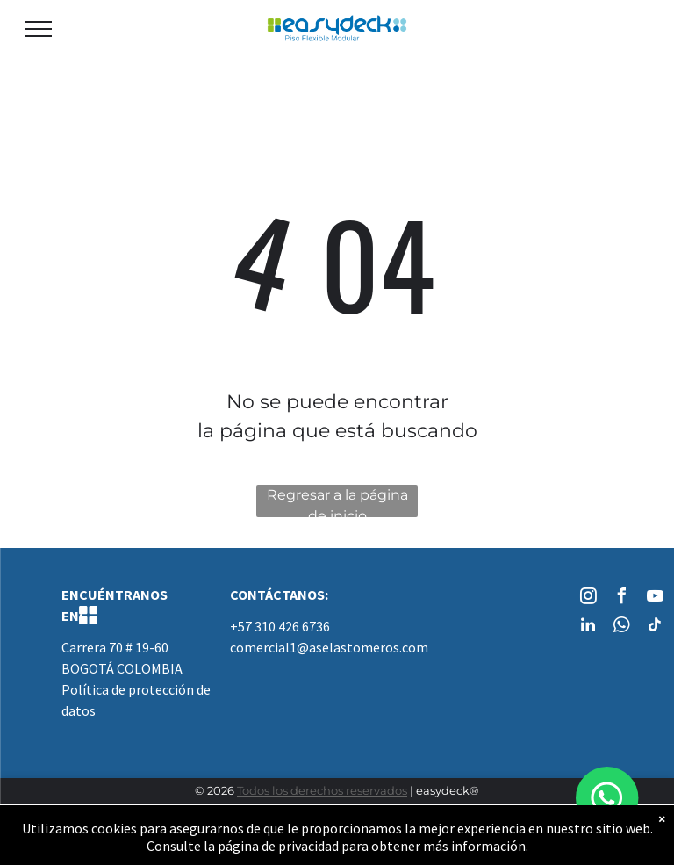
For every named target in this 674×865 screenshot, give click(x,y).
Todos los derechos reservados (322, 790)
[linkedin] (588, 627)
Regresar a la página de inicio (337, 502)
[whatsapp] (621, 627)
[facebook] (621, 598)
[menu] (38, 29)
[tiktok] (654, 627)
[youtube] (654, 598)
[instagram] (588, 598)
